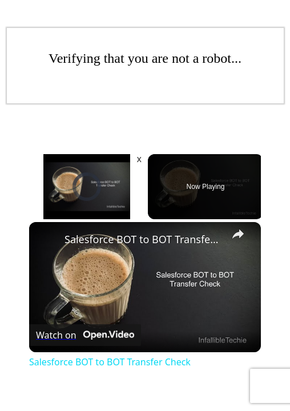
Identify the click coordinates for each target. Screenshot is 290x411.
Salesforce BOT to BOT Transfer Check (143, 239)
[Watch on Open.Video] (85, 335)
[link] (47, 240)
